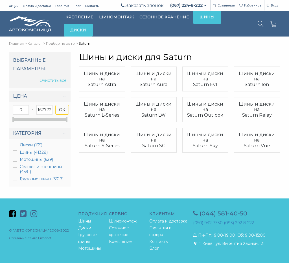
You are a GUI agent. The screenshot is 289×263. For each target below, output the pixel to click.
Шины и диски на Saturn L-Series (102, 109)
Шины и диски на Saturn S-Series (102, 140)
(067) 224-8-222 (188, 5)
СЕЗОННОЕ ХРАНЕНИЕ (164, 17)
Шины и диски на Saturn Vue (257, 140)
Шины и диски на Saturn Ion (257, 79)
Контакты (92, 6)
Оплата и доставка (37, 6)
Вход (272, 5)
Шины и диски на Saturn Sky (205, 140)
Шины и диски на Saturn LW (153, 109)
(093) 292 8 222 (239, 222)
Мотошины (36, 159)
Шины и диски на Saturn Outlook (205, 109)
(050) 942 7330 (208, 222)
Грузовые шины (42, 178)
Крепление (120, 241)
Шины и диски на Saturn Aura (153, 79)
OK (62, 109)
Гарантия (62, 6)
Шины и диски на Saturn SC (153, 140)
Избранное (250, 5)
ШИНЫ (207, 17)
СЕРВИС (118, 213)
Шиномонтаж (123, 221)
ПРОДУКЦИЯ (92, 213)
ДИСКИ (78, 30)
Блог (77, 6)
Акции (14, 6)
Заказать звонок (142, 5)
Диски (31, 144)
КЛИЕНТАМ (162, 213)
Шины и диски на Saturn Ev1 (205, 79)
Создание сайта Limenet (30, 238)
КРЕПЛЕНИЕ (79, 17)
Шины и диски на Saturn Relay (257, 109)
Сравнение (226, 5)
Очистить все (53, 80)
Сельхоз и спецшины (41, 169)
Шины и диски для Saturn (135, 57)
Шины (34, 152)
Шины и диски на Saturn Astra (102, 79)
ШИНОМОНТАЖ (116, 17)
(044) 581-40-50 (220, 213)
